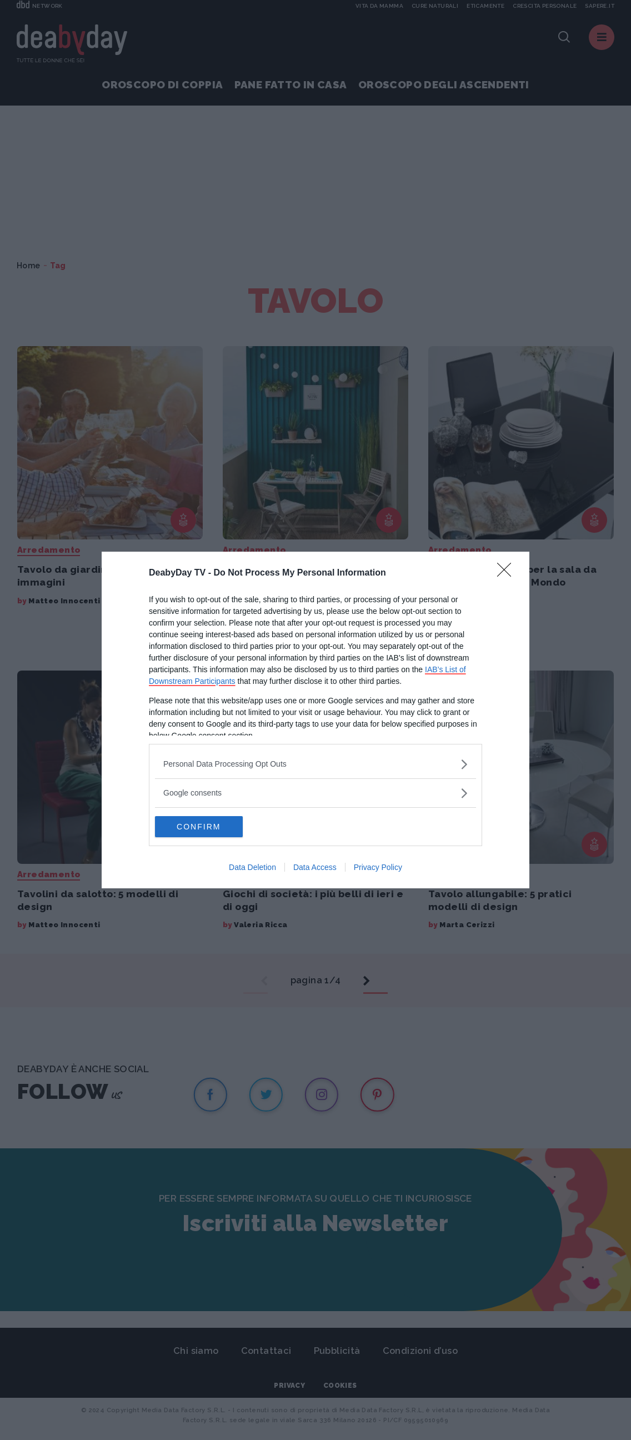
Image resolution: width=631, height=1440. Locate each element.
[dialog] (315, 720)
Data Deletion (252, 867)
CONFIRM (207, 826)
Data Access (315, 867)
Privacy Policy (378, 867)
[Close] (507, 572)
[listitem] (315, 763)
